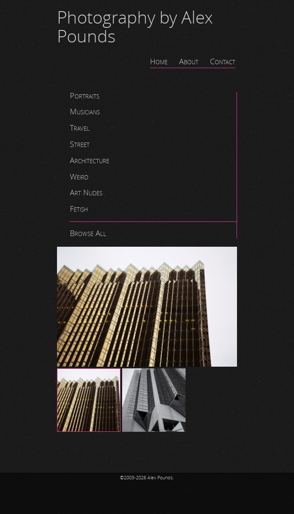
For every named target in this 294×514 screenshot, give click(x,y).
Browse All (88, 233)
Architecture (89, 160)
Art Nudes (86, 192)
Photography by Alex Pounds (135, 27)
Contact (222, 61)
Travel (80, 128)
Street (80, 144)
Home (159, 61)
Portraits (84, 96)
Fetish (79, 209)
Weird (79, 177)
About (188, 61)
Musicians (85, 112)
